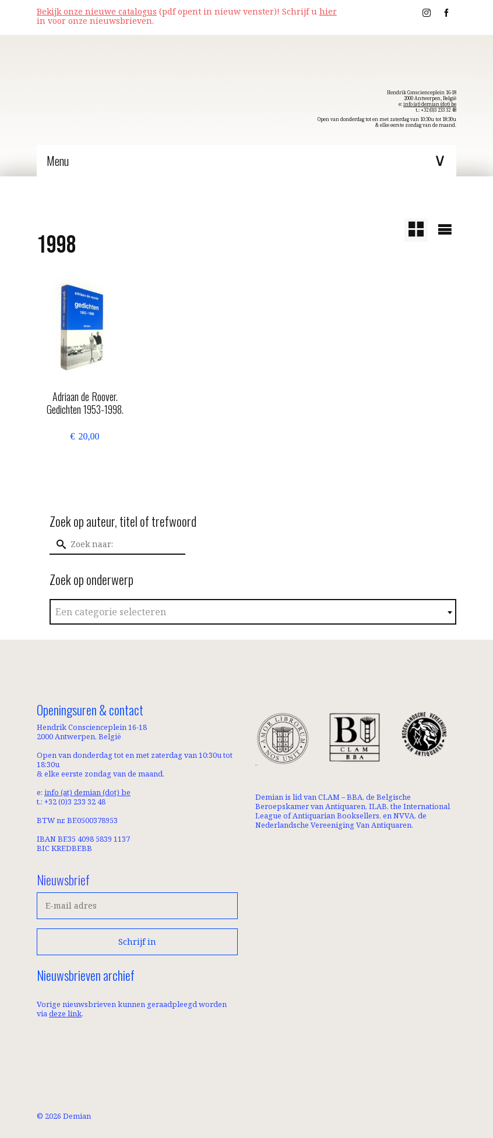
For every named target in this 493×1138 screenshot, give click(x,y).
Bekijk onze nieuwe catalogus (97, 11)
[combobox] (253, 612)
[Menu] (246, 160)
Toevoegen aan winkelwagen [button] (85, 468)
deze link (65, 1013)
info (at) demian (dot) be (429, 104)
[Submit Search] (58, 544)
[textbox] (253, 612)
